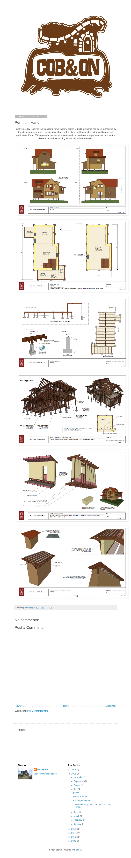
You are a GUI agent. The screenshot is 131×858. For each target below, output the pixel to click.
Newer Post (21, 706)
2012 (73, 829)
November (79, 777)
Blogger (77, 850)
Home (66, 706)
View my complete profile (45, 774)
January (78, 824)
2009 (73, 841)
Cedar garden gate (81, 801)
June (76, 812)
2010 (73, 837)
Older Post (110, 706)
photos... (77, 793)
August (77, 785)
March (77, 816)
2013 (73, 774)
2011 (73, 833)
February (78, 820)
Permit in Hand (80, 796)
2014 (73, 770)
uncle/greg (42, 769)
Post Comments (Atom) (37, 711)
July (76, 789)
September (79, 781)
